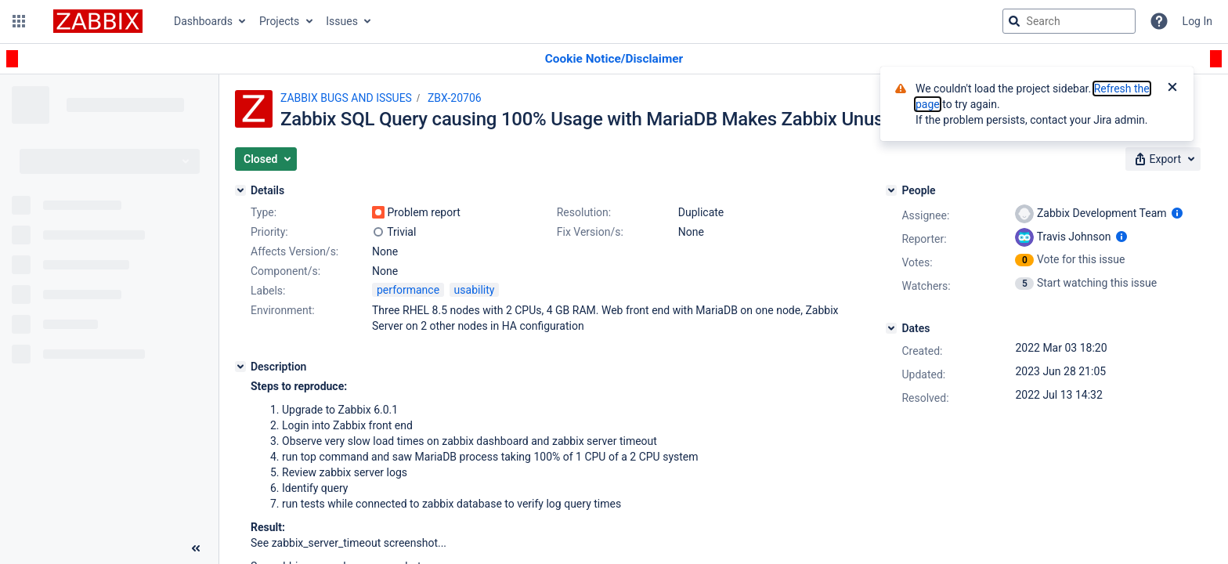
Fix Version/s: (590, 232)
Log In (1197, 21)
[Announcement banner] (614, 59)
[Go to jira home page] (97, 21)
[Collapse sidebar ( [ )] (196, 548)
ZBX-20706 (455, 98)
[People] (891, 190)
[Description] (240, 366)
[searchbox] (1069, 21)
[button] (19, 21)
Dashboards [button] (203, 21)
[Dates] (891, 328)
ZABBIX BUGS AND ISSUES (346, 98)
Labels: (268, 290)
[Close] (1172, 88)
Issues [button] (342, 21)
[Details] (240, 190)
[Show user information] (1177, 213)
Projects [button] (279, 21)
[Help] (1159, 21)
